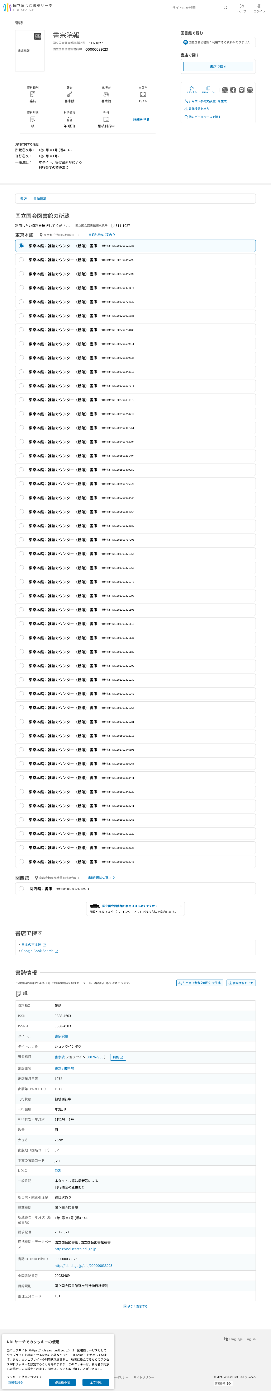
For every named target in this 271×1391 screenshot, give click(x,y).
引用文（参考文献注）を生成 (205, 101)
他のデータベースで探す (202, 117)
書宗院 (60, 1056)
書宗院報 (61, 1036)
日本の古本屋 (33, 944)
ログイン (259, 7)
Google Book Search (39, 950)
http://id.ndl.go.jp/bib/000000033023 (83, 1265)
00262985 (95, 1056)
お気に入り (191, 90)
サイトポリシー (144, 1377)
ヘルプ (241, 7)
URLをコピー (208, 90)
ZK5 (58, 1170)
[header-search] (201, 7)
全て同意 (96, 1382)
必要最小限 (62, 1382)
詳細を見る (141, 119)
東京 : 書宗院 (64, 1068)
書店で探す (218, 66)
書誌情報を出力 (196, 108)
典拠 (118, 1057)
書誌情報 (40, 198)
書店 (23, 198)
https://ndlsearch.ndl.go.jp (75, 1248)
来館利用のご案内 (103, 234)
